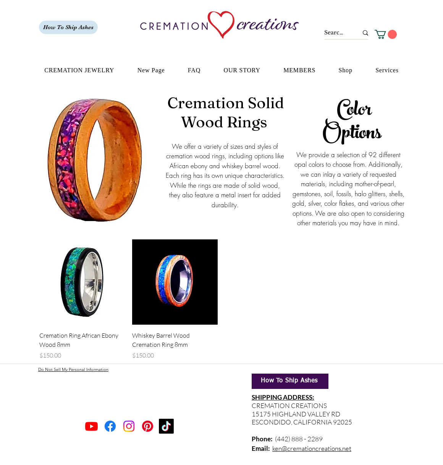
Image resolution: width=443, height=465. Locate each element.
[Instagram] (128, 426)
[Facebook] (110, 426)
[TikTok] (166, 426)
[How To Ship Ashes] (68, 27)
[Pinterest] (147, 426)
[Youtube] (91, 426)
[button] (386, 34)
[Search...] (335, 33)
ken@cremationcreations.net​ (311, 448)
